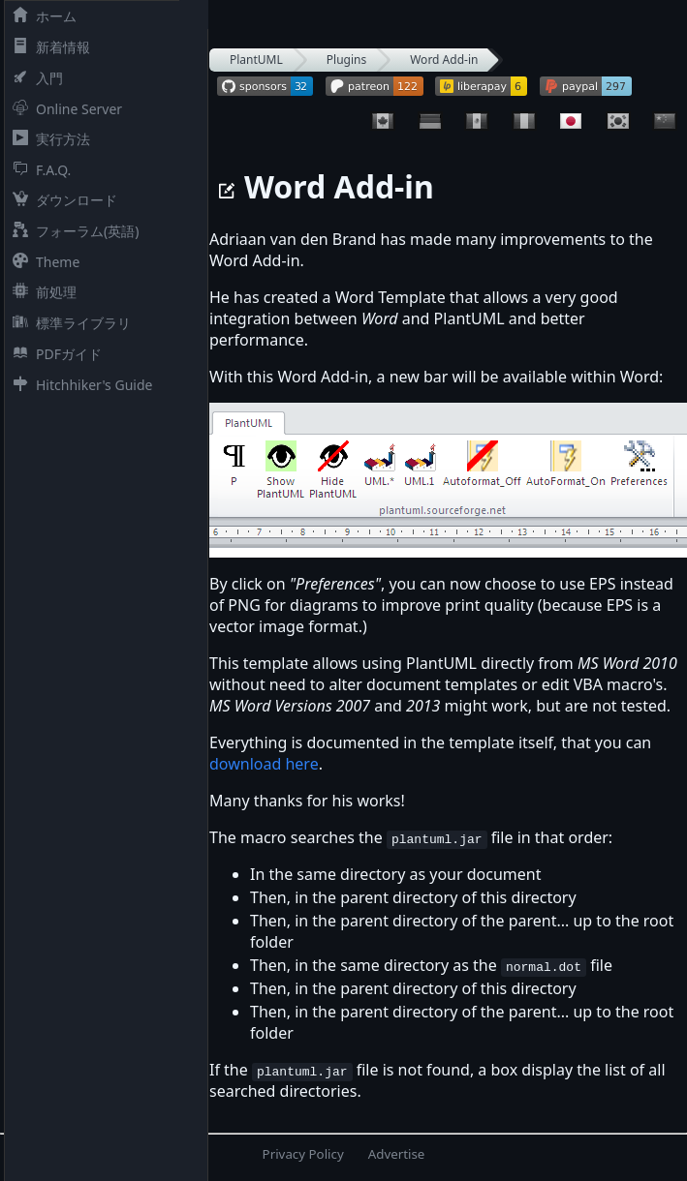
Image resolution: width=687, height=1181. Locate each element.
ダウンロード (61, 200)
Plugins (346, 59)
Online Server (63, 109)
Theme (42, 262)
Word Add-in (444, 59)
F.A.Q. (38, 170)
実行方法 (47, 139)
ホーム (41, 16)
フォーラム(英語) (72, 231)
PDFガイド (53, 354)
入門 (34, 78)
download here (264, 763)
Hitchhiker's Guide (78, 385)
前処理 (41, 292)
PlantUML (256, 59)
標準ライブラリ (68, 323)
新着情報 (47, 47)
